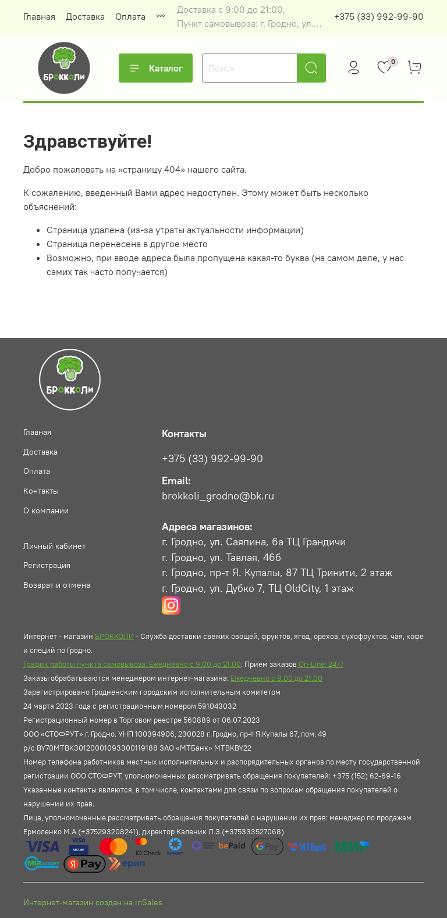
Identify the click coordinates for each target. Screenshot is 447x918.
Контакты (41, 490)
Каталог (156, 68)
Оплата (130, 16)
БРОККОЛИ (114, 636)
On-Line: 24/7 (320, 664)
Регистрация (46, 565)
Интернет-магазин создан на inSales (92, 902)
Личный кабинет (54, 546)
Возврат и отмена (56, 585)
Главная (39, 16)
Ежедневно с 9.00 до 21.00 (276, 678)
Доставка (85, 16)
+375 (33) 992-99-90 (379, 16)
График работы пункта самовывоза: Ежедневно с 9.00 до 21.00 (132, 664)
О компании (46, 510)
